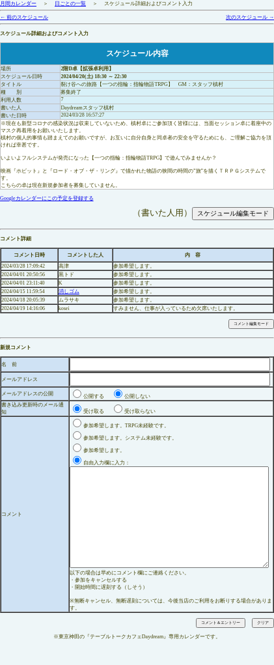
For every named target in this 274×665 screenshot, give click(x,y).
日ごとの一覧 (70, 4)
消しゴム (69, 291)
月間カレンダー (18, 4)
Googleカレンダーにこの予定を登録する (47, 198)
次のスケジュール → (250, 17)
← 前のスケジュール (24, 17)
